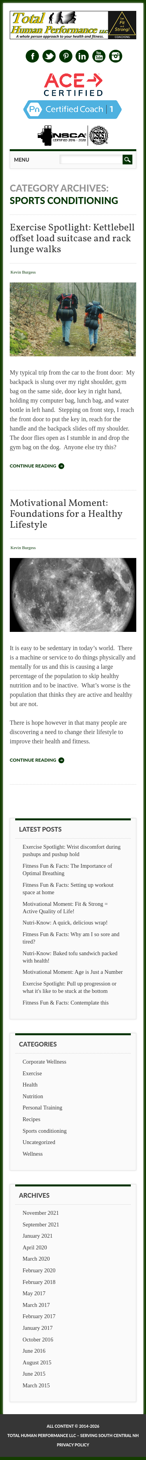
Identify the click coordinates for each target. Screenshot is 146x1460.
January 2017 (38, 1328)
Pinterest (65, 56)
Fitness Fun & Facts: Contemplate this (66, 1002)
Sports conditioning (45, 1131)
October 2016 (38, 1339)
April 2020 (35, 1247)
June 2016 (34, 1351)
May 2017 (34, 1293)
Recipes (31, 1119)
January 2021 (38, 1236)
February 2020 (39, 1270)
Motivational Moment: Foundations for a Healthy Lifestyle (66, 514)
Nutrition (33, 1096)
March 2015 (36, 1385)
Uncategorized (39, 1142)
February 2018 (39, 1282)
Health (30, 1084)
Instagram (115, 56)
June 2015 (34, 1374)
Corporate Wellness (44, 1062)
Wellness (33, 1154)
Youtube (99, 56)
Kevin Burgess (23, 272)
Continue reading (33, 466)
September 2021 (41, 1224)
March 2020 (36, 1259)
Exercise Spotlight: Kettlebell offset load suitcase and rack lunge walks (72, 238)
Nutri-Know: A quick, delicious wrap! (65, 922)
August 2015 (37, 1362)
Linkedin (82, 56)
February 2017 (39, 1316)
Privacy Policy (73, 1445)
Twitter (49, 56)
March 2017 (36, 1305)
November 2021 (41, 1213)
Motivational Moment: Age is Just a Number (73, 972)
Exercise (32, 1073)
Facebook (32, 56)
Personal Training (42, 1107)
